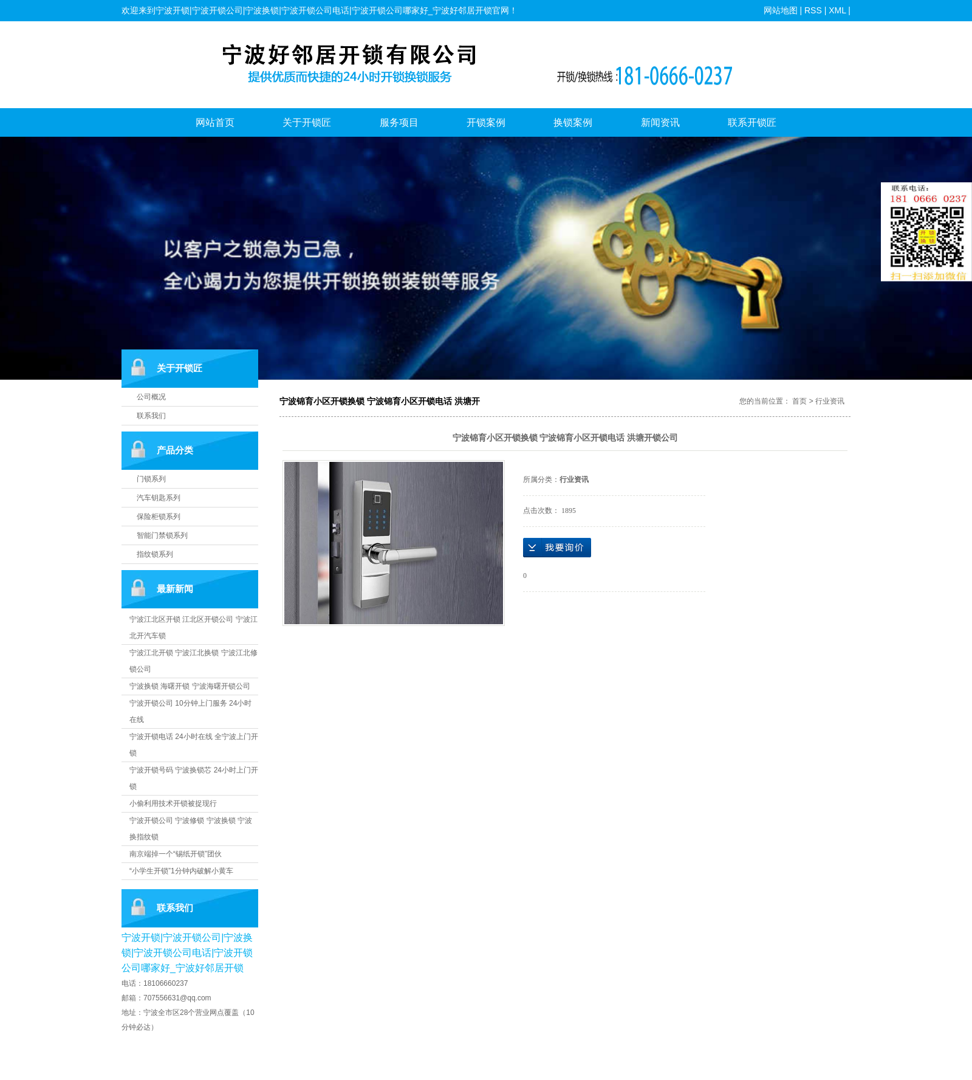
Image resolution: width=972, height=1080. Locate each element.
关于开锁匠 (306, 122)
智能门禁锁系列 (162, 535)
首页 (799, 401)
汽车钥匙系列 (158, 498)
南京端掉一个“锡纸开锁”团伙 (175, 854)
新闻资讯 (660, 122)
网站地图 (781, 10)
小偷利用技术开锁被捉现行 (173, 803)
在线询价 (557, 547)
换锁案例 (572, 122)
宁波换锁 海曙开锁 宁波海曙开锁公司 (189, 686)
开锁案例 (486, 122)
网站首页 (215, 122)
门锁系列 (151, 479)
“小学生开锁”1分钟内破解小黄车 (181, 871)
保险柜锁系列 (158, 516)
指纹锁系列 (155, 554)
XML (837, 10)
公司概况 (151, 397)
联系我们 (151, 415)
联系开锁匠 (752, 122)
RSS (813, 10)
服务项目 (399, 122)
